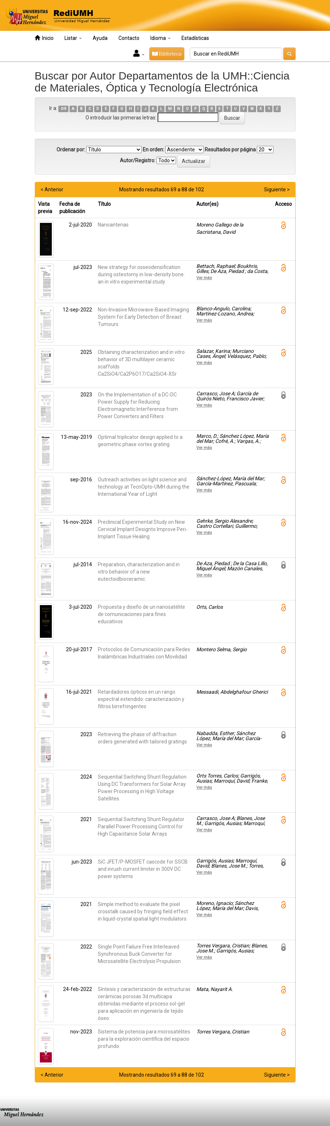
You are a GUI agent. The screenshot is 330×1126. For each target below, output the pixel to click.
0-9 (63, 108)
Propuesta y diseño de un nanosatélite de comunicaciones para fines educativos (141, 614)
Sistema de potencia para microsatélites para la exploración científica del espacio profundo (144, 1039)
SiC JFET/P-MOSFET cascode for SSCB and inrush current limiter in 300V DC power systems (143, 869)
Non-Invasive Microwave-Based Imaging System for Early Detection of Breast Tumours (143, 317)
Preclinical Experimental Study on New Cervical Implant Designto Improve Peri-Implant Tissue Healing (143, 529)
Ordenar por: (71, 149)
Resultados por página (230, 149)
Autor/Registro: (137, 160)
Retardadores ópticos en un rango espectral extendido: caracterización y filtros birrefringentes (141, 699)
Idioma (160, 38)
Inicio (44, 38)
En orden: (153, 149)
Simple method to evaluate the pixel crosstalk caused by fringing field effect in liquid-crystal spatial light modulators (143, 911)
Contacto (128, 38)
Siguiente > (277, 189)
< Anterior (52, 189)
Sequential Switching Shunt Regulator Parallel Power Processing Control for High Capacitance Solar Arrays (141, 826)
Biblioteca (166, 54)
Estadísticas (195, 38)
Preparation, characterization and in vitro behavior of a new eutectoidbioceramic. (139, 572)
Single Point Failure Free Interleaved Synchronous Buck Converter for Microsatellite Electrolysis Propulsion (139, 954)
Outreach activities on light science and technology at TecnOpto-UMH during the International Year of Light (143, 487)
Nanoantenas (113, 225)
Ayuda (100, 38)
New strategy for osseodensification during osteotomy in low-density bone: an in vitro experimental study (141, 274)
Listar (73, 38)
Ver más (204, 277)
